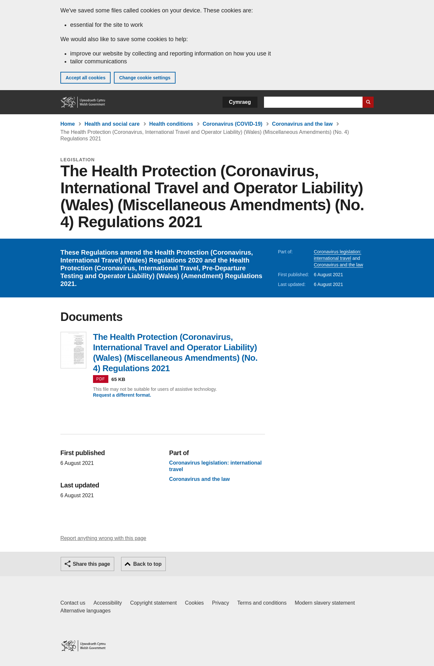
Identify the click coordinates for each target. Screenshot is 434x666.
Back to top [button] (147, 564)
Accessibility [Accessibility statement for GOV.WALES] (107, 603)
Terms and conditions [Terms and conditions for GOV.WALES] (262, 603)
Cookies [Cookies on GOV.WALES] (194, 603)
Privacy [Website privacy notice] (220, 603)
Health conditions (171, 124)
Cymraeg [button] (240, 102)
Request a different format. (122, 395)
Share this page (91, 564)
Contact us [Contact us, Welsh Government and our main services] (72, 603)
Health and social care (112, 124)
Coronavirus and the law (302, 124)
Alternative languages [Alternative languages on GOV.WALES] (85, 610)
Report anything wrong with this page (103, 538)
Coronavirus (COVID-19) (232, 124)
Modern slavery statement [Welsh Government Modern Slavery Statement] (325, 603)
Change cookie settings (144, 77)
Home (67, 124)
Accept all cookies (85, 77)
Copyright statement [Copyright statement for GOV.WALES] (153, 603)
